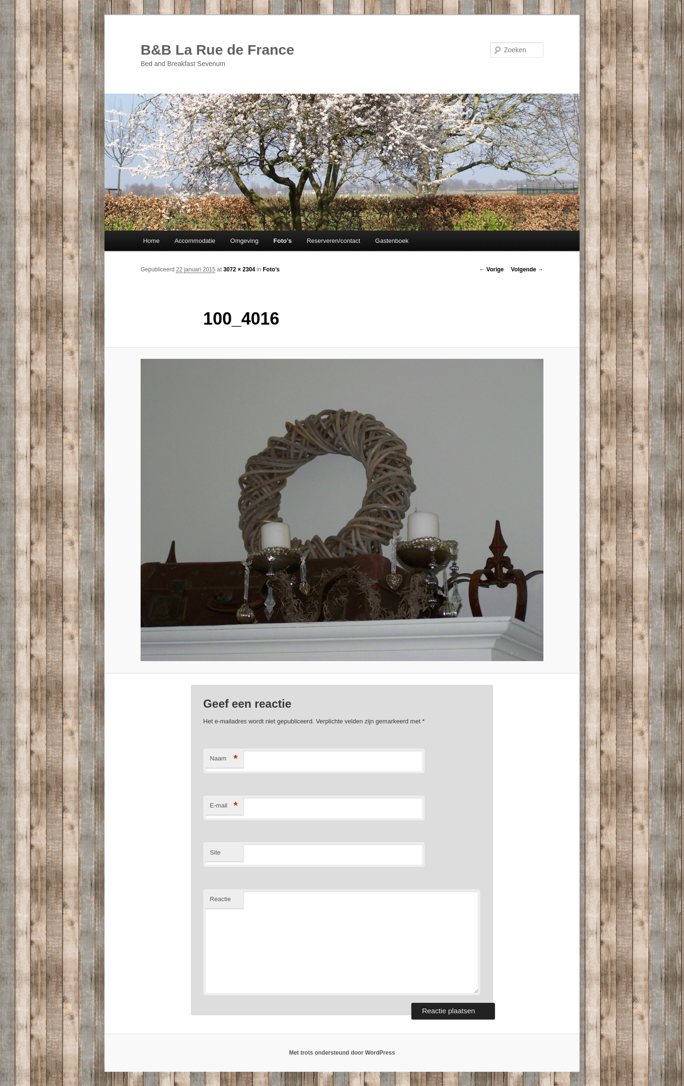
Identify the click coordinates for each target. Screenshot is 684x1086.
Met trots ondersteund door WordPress (342, 1052)
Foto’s (283, 240)
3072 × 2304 (239, 269)
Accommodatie (194, 240)
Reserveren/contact (334, 240)
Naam (224, 759)
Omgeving (244, 240)
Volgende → (527, 269)
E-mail (224, 806)
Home (151, 240)
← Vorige (491, 269)
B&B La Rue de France (217, 50)
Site (215, 852)
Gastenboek (391, 240)
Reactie (220, 899)
